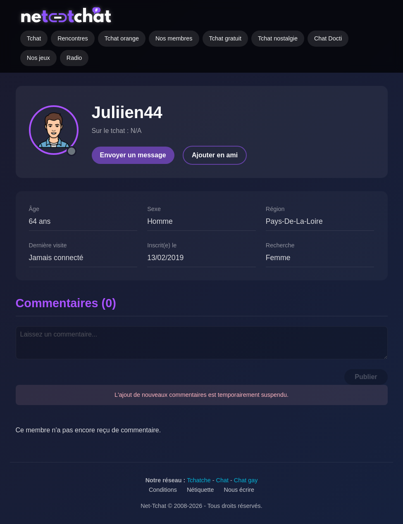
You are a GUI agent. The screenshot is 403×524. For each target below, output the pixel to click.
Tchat (34, 38)
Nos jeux (38, 58)
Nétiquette (200, 489)
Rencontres (72, 38)
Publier (366, 376)
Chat (222, 480)
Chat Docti (328, 38)
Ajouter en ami (215, 155)
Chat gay (246, 480)
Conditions (163, 489)
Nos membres (174, 38)
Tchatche (199, 480)
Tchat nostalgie (278, 38)
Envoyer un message (133, 155)
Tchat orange (122, 38)
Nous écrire (239, 489)
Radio (74, 58)
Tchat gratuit (225, 38)
